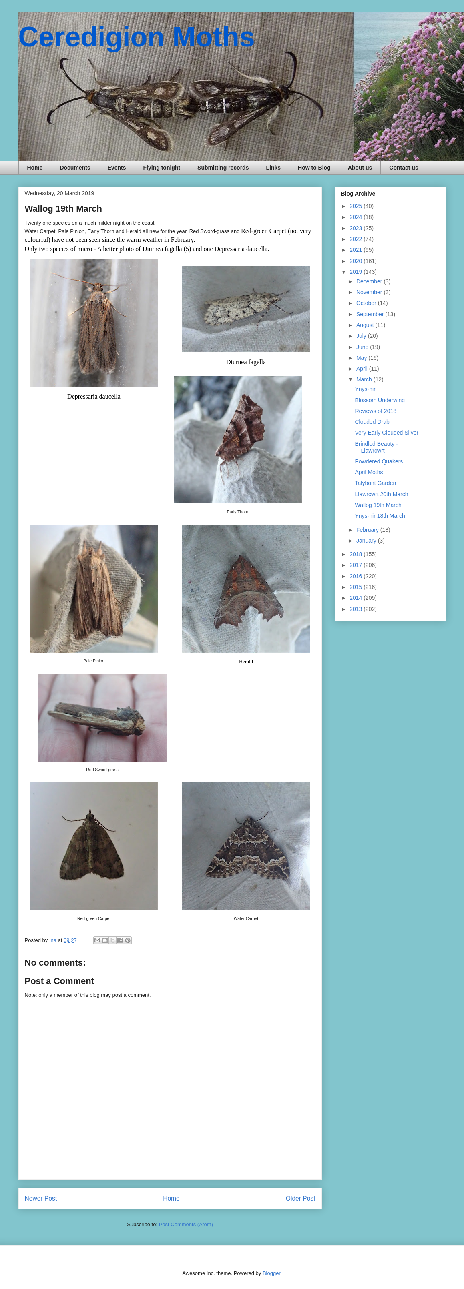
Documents (75, 167)
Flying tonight (162, 167)
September (370, 314)
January (367, 540)
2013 (357, 609)
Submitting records (223, 167)
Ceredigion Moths (136, 36)
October (367, 303)
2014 (357, 598)
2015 (357, 587)
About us (360, 167)
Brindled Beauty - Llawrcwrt (376, 447)
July (362, 336)
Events (117, 167)
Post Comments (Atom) (186, 1224)
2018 (357, 554)
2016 (357, 576)
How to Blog (314, 167)
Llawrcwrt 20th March (381, 494)
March (365, 379)
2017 (357, 565)
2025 (357, 206)
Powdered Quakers (379, 461)
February (368, 530)
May (362, 358)
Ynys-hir (365, 389)
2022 (357, 239)
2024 (357, 217)
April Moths (369, 472)
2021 (357, 250)
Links (273, 167)
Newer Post (41, 1198)
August (365, 325)
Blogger (271, 1273)
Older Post (300, 1198)
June (363, 347)
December (370, 281)
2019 (357, 272)
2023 (357, 228)
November (370, 292)
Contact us (403, 167)
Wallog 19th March (378, 505)
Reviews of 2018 (375, 411)
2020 (357, 261)
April (362, 368)
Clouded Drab (372, 422)
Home (35, 167)
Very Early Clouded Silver (386, 432)
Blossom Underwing (380, 400)
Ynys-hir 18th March (380, 516)
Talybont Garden (375, 483)
